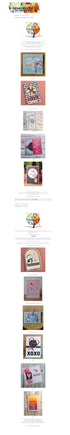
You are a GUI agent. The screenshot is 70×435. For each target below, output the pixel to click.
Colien (33, 159)
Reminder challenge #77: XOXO (24, 17)
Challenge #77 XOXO (21, 206)
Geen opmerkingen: (27, 199)
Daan (33, 131)
